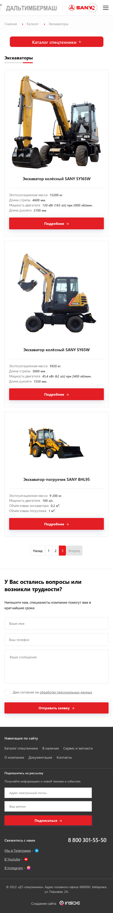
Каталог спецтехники (54, 42)
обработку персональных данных (66, 692)
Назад (38, 550)
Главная (10, 24)
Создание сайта (56, 903)
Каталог (33, 24)
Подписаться (46, 820)
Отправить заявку (54, 707)
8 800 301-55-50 (87, 840)
